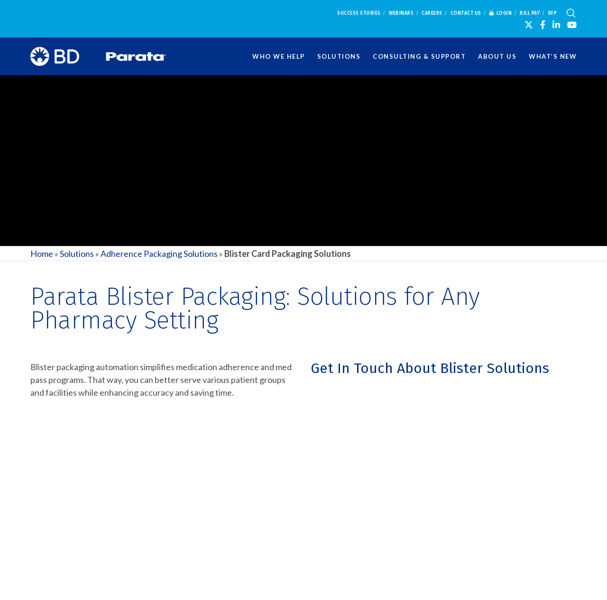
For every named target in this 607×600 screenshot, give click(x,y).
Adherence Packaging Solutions (159, 253)
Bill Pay (530, 13)
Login (500, 13)
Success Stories (359, 13)
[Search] (571, 13)
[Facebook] (542, 24)
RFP (552, 13)
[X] (528, 24)
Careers (432, 13)
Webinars (401, 13)
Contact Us (466, 13)
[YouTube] (572, 24)
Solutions (77, 253)
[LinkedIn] (556, 24)
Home (41, 253)
